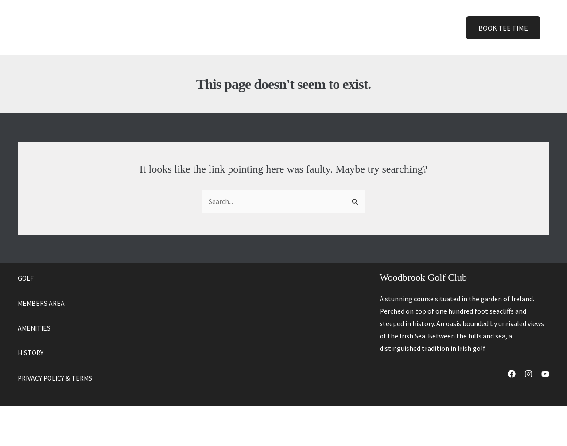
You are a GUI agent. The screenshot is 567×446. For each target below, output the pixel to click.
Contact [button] (363, 27)
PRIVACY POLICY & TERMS (57, 377)
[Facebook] (512, 374)
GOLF (26, 278)
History (321, 27)
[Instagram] (528, 374)
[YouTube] (545, 374)
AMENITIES (35, 327)
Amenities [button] (276, 27)
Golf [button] (231, 27)
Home (196, 27)
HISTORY (31, 352)
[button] (237, 27)
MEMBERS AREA (42, 303)
